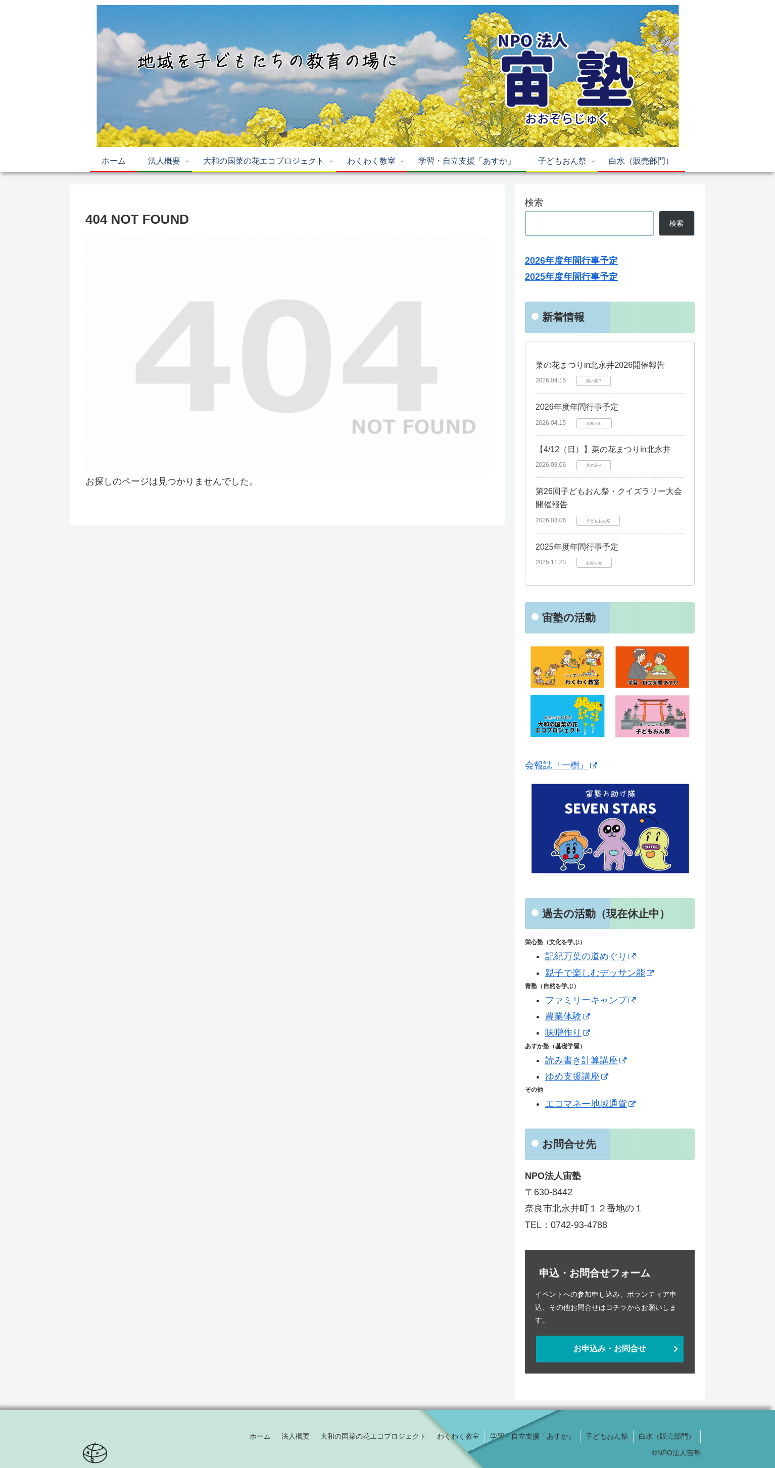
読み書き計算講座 (585, 1060)
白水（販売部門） (667, 1436)
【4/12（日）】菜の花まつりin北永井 (603, 449)
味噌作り (567, 1032)
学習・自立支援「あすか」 (532, 1436)
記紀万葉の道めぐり (590, 956)
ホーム (260, 1436)
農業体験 (567, 1016)
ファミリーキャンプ (590, 1000)
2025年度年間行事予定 (577, 547)
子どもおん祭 (607, 1436)
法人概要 (295, 1436)
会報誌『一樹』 (561, 765)
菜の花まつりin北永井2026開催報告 (600, 365)
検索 (534, 203)
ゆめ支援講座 (576, 1076)
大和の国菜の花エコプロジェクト (373, 1436)
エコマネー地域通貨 (590, 1104)
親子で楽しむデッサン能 (599, 973)
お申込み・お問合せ (609, 1348)
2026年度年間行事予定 (577, 407)
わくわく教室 (458, 1436)
